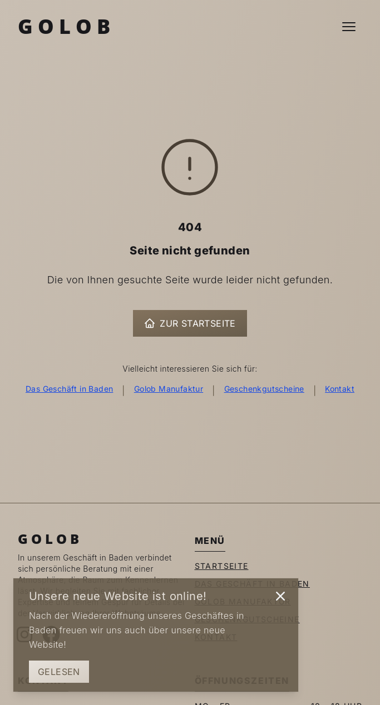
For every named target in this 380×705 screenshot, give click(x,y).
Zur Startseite (190, 323)
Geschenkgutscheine (264, 388)
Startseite (222, 566)
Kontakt (339, 388)
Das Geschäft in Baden (69, 388)
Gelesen (59, 671)
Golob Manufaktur (168, 388)
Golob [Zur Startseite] (66, 26)
